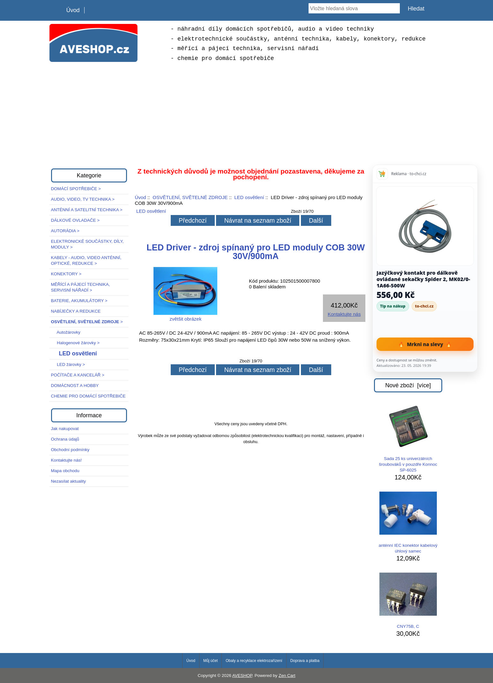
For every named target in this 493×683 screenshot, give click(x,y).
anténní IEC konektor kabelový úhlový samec (408, 522)
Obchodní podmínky (70, 449)
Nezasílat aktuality (68, 481)
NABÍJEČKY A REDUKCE (76, 311)
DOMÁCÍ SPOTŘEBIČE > (76, 188)
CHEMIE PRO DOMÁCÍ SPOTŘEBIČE (88, 396)
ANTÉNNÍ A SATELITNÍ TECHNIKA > (87, 209)
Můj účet (210, 660)
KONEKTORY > (66, 273)
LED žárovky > (68, 364)
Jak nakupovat (65, 428)
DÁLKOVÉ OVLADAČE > (75, 220)
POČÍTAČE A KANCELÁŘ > (77, 375)
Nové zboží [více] (408, 385)
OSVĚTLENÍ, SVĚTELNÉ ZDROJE (190, 197)
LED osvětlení (249, 197)
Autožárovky (65, 332)
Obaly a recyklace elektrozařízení (254, 660)
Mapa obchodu (65, 470)
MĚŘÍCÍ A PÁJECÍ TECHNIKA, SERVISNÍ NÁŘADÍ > (80, 287)
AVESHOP (242, 675)
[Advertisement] (246, 114)
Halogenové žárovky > (75, 342)
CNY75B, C (408, 601)
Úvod (73, 10)
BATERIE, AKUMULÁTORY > (79, 300)
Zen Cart (287, 675)
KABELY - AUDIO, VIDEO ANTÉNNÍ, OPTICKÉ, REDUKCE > (86, 260)
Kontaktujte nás (344, 314)
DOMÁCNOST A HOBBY (75, 385)
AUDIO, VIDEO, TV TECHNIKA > (83, 199)
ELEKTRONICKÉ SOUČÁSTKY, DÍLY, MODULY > (87, 244)
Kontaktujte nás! (66, 460)
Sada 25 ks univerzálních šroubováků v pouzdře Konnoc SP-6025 (408, 438)
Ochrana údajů (65, 439)
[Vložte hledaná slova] (354, 8)
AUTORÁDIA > (65, 230)
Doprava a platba (304, 660)
